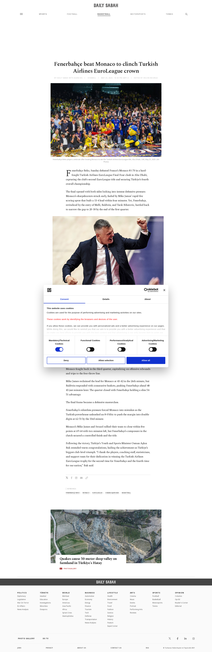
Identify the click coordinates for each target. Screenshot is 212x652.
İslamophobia (67, 616)
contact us (116, 648)
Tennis (169, 14)
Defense (88, 616)
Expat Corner (112, 626)
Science (110, 613)
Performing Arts (136, 609)
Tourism (88, 609)
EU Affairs (21, 606)
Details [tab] (106, 299)
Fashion (110, 609)
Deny (66, 360)
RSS (147, 648)
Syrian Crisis (67, 613)
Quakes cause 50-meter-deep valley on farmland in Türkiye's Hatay (88, 561)
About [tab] (148, 299)
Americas (66, 603)
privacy (49, 648)
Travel (109, 603)
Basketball (104, 14)
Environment (112, 599)
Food (109, 606)
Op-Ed (177, 599)
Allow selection (105, 360)
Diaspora (43, 609)
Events (132, 603)
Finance (88, 606)
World (66, 593)
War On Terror (23, 603)
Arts (132, 593)
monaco (86, 493)
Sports (43, 14)
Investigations (45, 603)
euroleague (97, 493)
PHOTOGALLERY (70, 569)
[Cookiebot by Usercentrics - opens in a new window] (146, 290)
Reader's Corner (181, 603)
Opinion (179, 593)
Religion (110, 616)
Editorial (178, 606)
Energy (87, 603)
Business (90, 593)
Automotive (89, 596)
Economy (88, 599)
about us (81, 648)
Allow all (146, 360)
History (110, 619)
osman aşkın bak (112, 493)
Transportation (91, 619)
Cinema (133, 596)
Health (110, 596)
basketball (126, 493)
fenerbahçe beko (73, 493)
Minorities (44, 606)
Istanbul (43, 596)
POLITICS (22, 593)
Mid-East (65, 596)
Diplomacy (21, 596)
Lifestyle (112, 593)
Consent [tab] (64, 299)
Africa (64, 609)
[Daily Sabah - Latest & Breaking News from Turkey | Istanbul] (106, 5)
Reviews (133, 613)
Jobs (19, 648)
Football (72, 14)
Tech (87, 613)
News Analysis (22, 609)
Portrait (133, 606)
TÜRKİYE (44, 593)
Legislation (21, 599)
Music (132, 599)
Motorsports (138, 14)
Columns (178, 596)
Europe (65, 599)
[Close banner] (164, 290)
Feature (110, 623)
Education (44, 599)
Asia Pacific (66, 606)
